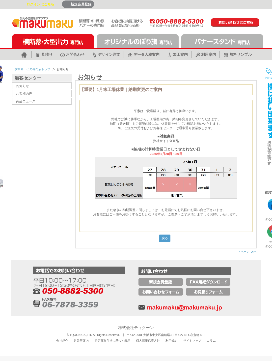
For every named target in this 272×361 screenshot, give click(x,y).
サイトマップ (192, 340)
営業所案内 (81, 340)
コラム (211, 340)
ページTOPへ (248, 251)
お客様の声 (24, 93)
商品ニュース (25, 101)
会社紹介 (62, 340)
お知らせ (22, 86)
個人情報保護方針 (148, 340)
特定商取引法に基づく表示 (112, 340)
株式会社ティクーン (136, 328)
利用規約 (171, 340)
